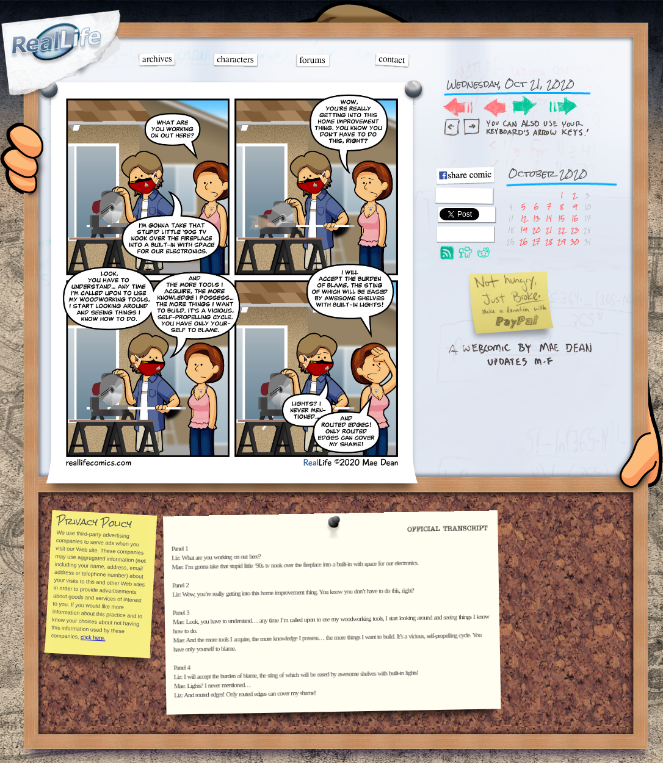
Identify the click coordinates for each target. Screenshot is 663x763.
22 (561, 230)
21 (549, 230)
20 (536, 230)
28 (548, 241)
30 (574, 241)
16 (574, 218)
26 (523, 241)
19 (523, 230)
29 (561, 241)
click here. (92, 637)
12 (524, 218)
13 (536, 218)
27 (536, 241)
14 (549, 218)
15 (561, 218)
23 (575, 230)
